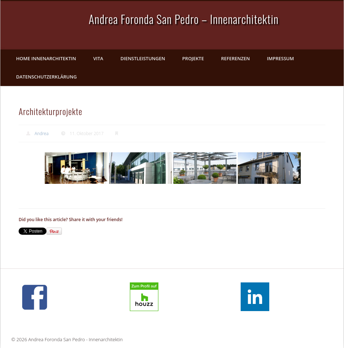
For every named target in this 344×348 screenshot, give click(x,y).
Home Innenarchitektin (46, 58)
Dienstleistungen (143, 58)
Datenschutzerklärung (46, 76)
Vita (98, 58)
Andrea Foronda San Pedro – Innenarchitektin (184, 18)
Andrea (42, 133)
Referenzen (235, 58)
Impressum (280, 58)
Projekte (193, 58)
